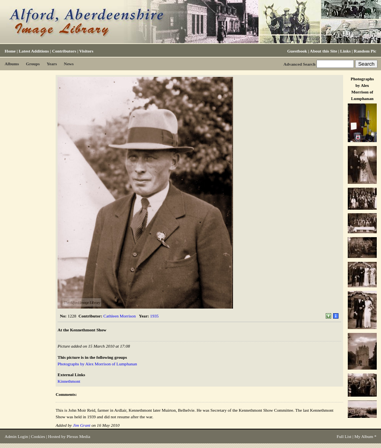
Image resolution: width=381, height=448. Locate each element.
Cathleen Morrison (120, 316)
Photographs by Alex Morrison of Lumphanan (97, 363)
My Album (363, 436)
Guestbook (297, 51)
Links (345, 51)
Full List (344, 436)
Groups (33, 63)
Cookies (38, 436)
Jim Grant (81, 425)
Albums (12, 63)
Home (10, 51)
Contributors (64, 51)
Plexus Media (78, 436)
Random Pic (365, 51)
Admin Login (16, 436)
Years (52, 63)
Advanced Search (299, 64)
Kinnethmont (69, 381)
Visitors (86, 51)
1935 (154, 316)
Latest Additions (34, 51)
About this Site (323, 51)
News (68, 63)
